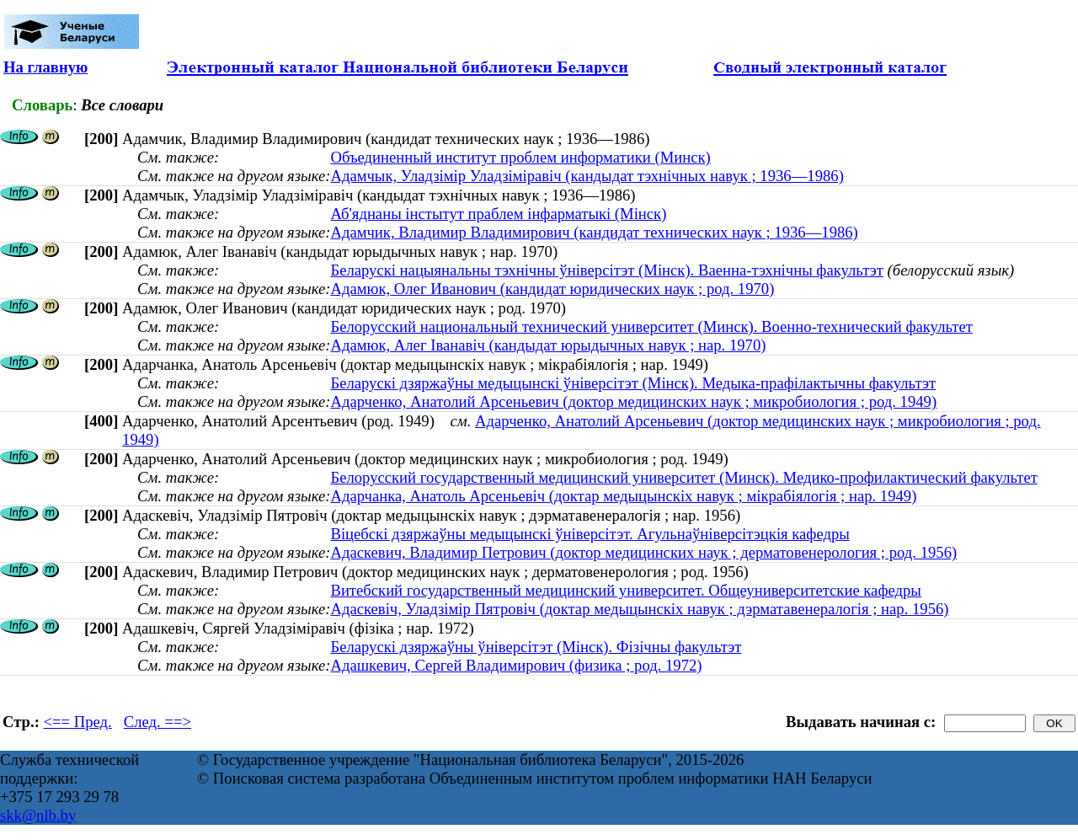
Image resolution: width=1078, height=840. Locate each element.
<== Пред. (78, 721)
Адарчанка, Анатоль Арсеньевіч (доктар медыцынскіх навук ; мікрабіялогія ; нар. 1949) (623, 496)
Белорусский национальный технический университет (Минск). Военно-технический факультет (651, 326)
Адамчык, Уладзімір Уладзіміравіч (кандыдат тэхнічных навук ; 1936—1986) (586, 176)
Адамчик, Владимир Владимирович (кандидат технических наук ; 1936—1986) (593, 232)
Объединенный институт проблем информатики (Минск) (520, 157)
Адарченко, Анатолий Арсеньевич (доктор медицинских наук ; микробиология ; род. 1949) (633, 401)
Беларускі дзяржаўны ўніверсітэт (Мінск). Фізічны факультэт (535, 646)
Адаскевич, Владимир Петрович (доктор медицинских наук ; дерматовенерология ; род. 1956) (643, 552)
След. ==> (157, 721)
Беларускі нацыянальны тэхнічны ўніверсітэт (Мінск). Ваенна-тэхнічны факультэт (606, 270)
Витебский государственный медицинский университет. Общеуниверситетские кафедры (625, 590)
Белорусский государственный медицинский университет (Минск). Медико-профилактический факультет (683, 477)
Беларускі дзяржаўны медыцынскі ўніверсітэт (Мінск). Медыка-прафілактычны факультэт (633, 383)
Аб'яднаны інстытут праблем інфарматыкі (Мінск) (498, 213)
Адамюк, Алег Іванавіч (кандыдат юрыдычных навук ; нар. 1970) (548, 345)
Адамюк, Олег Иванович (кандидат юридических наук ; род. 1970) (552, 288)
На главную (45, 67)
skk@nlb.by (38, 815)
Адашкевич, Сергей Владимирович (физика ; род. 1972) (516, 665)
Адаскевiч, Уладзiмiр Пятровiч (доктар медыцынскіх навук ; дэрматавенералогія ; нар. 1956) (639, 609)
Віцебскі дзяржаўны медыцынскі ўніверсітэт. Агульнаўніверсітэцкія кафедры (589, 534)
